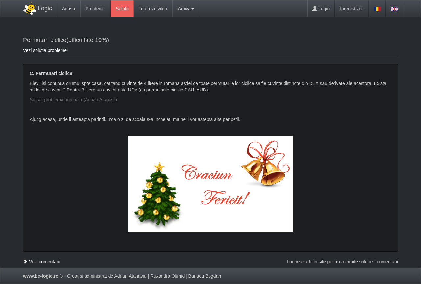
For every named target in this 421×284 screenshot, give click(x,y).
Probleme (95, 8)
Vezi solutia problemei (45, 50)
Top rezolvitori (153, 8)
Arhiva (186, 8)
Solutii (122, 8)
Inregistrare (351, 8)
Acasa (68, 8)
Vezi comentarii (41, 261)
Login (321, 8)
